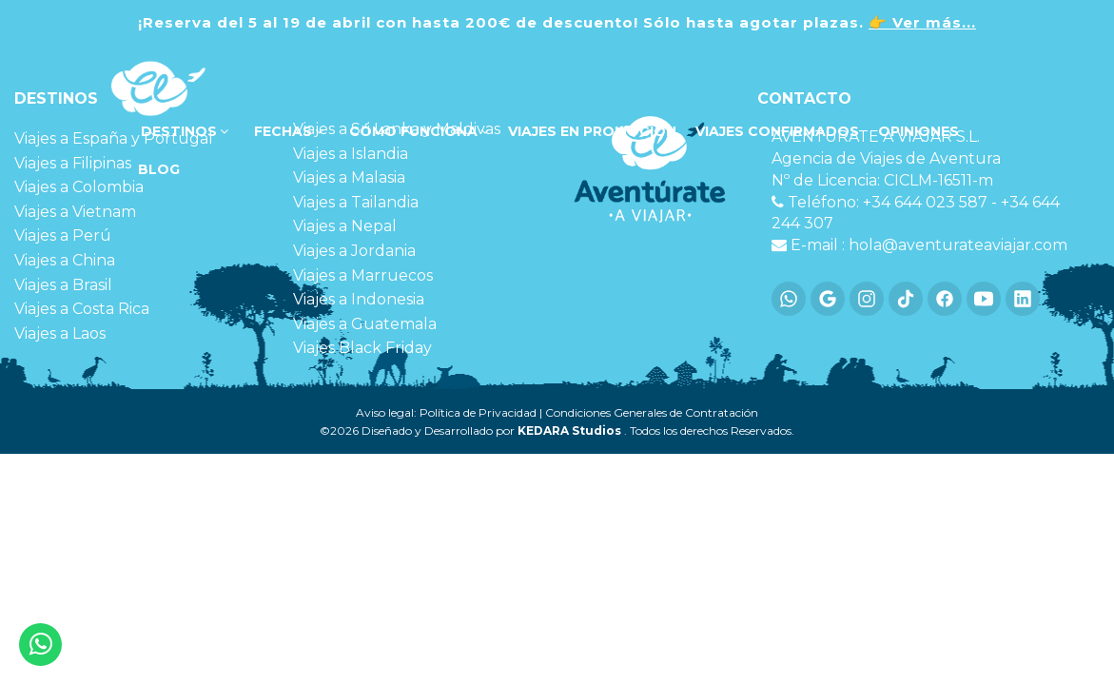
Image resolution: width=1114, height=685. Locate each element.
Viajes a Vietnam (75, 212)
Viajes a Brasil (63, 285)
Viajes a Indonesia (358, 299)
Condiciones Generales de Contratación (651, 412)
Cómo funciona (417, 131)
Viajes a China (64, 260)
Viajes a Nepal (345, 226)
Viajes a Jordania (354, 251)
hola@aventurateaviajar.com (958, 245)
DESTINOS (182, 131)
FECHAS (286, 131)
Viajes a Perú (62, 235)
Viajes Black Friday (362, 348)
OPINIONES (918, 131)
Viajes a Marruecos (363, 275)
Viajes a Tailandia (356, 202)
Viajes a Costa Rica (81, 309)
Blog (157, 169)
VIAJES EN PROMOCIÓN (592, 131)
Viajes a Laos (60, 333)
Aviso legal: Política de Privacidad (446, 412)
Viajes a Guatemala (365, 324)
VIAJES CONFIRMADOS (777, 131)
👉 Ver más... (922, 22)
